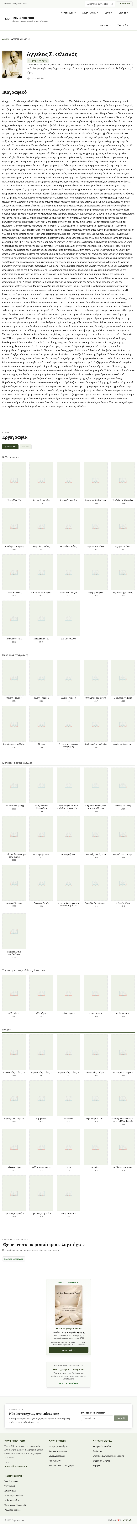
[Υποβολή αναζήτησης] (112, 4)
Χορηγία (97, 1465)
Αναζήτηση (98, 1451)
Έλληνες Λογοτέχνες (58, 1446)
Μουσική (104, 25)
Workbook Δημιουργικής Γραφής (108, 1456)
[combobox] (98, 4)
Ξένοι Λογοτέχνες (57, 1456)
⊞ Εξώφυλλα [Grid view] (10, 447)
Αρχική (5, 39)
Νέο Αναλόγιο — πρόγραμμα (62, 1465)
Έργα (107, 12)
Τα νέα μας (9, 1486)
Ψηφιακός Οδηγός (101, 1460)
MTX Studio (128, 1520)
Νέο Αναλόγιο (55, 1460)
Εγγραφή (121, 1418)
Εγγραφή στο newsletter (93, 1412)
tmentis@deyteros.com (15, 1466)
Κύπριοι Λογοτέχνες (58, 1451)
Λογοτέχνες (67, 12)
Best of (122, 12)
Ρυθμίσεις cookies (12, 1510)
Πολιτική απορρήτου (13, 1495)
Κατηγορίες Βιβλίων (102, 1446)
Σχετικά (121, 25)
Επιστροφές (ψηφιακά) (15, 1505)
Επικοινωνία (124, 3)
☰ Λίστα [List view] (25, 447)
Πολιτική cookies (12, 1500)
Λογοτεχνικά (89, 12)
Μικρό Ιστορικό (11, 1481)
